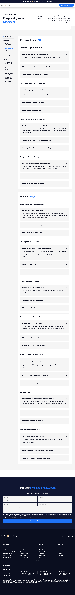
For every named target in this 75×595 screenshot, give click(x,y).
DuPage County (67, 581)
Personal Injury (17, 5)
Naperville (16, 580)
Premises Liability (24, 553)
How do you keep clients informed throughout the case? (45, 252)
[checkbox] (3, 514)
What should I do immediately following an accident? (45, 68)
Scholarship (60, 555)
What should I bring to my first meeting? (45, 305)
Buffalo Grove (26, 581)
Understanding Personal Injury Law (9, 48)
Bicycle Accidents (7, 557)
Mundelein (21, 581)
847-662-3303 (6, 571)
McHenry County (9, 582)
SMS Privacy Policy (23, 515)
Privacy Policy (23, 517)
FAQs (59, 547)
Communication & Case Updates (9, 74)
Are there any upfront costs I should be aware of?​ (45, 381)
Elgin (11, 580)
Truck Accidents (6, 549)
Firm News (60, 551)
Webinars (60, 553)
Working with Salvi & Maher (9, 66)
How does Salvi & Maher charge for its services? (45, 389)
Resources (38, 5)
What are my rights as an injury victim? (45, 236)
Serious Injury (23, 551)
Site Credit (72, 591)
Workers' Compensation (25, 547)
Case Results (42, 555)
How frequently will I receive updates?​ (45, 329)
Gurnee (68, 580)
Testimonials (42, 551)
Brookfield (58, 579)
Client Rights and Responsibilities (8, 63)
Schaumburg (21, 580)
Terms (29, 515)
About (23, 5)
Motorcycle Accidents (7, 553)
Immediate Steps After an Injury (8, 44)
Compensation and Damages (9, 56)
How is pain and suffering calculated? (45, 179)
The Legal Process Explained (9, 84)
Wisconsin (41, 579)
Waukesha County (33, 582)
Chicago (33, 579)
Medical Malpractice (24, 555)
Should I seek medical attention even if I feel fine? (45, 75)
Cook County (61, 581)
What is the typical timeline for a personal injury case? (45, 466)
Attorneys (28, 5)
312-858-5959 (62, 571)
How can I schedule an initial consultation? (45, 292)
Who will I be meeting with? (45, 313)
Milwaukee (50, 579)
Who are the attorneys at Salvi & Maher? (45, 427)
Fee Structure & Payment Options (8, 78)
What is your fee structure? (45, 268)
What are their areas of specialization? (45, 420)
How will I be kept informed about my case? (45, 351)
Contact (43, 5)
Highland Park (10, 581)
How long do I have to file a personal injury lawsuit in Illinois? (45, 458)
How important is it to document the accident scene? (45, 55)
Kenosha (62, 579)
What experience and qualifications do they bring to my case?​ (45, 405)
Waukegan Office (25, 569)
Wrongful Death (23, 549)
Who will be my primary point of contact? (45, 343)
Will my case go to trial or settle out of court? (45, 443)
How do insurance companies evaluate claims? (45, 128)
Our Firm (5, 59)
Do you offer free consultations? (45, 276)
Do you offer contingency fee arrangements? (45, 367)
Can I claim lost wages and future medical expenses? (45, 166)
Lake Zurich (40, 581)
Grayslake (35, 581)
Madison (53, 579)
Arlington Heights (59, 580)
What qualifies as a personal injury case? (45, 104)
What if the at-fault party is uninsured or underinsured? (45, 142)
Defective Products (24, 557)
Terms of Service (30, 517)
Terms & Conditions (59, 591)
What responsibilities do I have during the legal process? (45, 228)
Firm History (42, 549)
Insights (59, 549)
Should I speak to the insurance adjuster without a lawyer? (45, 150)
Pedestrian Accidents (7, 555)
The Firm (41, 547)
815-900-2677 (43, 571)
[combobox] (20, 504)
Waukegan (70, 579)
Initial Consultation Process (9, 70)
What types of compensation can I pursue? (45, 187)
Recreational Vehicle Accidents (10, 551)
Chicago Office (62, 569)
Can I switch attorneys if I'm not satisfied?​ (45, 214)
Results (33, 5)
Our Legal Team (8, 81)
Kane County (14, 582)
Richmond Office (44, 569)
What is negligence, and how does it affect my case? (45, 91)
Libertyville (65, 580)
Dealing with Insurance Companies (7, 52)
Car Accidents (6, 547)
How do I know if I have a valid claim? (45, 112)
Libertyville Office (6, 569)
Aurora (8, 580)
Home (4, 14)
